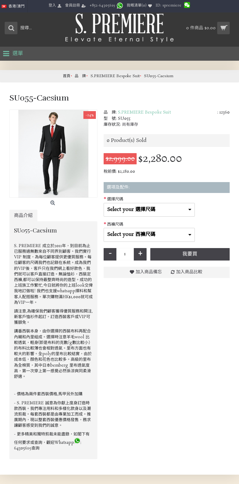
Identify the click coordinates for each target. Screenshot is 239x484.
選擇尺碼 (115, 199)
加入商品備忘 (149, 272)
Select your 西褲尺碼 (131, 234)
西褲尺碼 (115, 225)
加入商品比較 (189, 272)
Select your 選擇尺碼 (131, 209)
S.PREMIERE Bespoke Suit (144, 112)
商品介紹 (23, 215)
